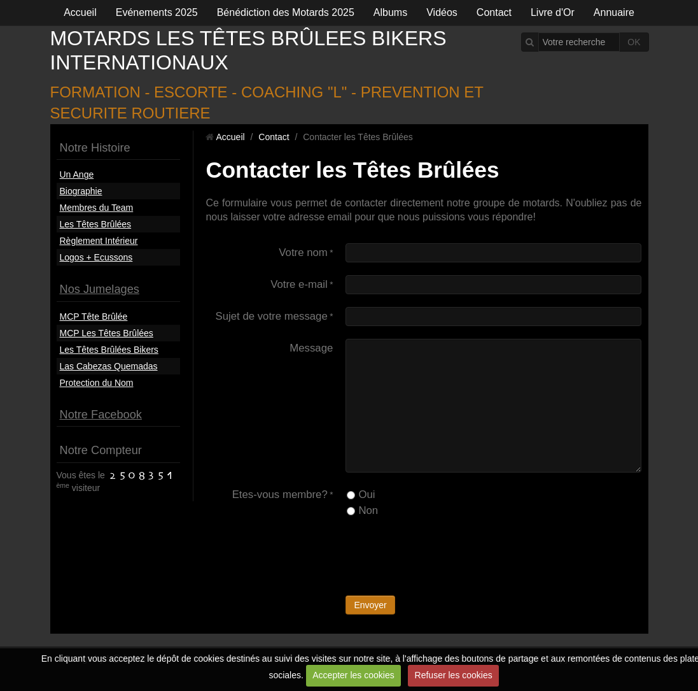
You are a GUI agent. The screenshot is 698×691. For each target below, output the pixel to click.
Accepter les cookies (353, 675)
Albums (390, 12)
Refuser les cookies (453, 675)
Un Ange (77, 174)
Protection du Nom (97, 383)
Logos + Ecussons (96, 257)
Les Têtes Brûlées (96, 224)
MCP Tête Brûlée (94, 316)
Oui (361, 494)
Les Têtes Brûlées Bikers (109, 350)
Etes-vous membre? (280, 494)
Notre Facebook (101, 414)
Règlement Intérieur (99, 241)
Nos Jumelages (99, 289)
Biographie (81, 191)
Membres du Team (97, 208)
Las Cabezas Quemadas (109, 366)
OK (633, 42)
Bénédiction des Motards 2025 (285, 12)
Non (362, 510)
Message (311, 348)
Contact (494, 12)
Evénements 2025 (157, 12)
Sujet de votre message (271, 316)
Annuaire (614, 12)
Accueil (80, 12)
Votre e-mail (299, 284)
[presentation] (442, 558)
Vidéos (441, 12)
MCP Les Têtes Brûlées (106, 333)
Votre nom (303, 252)
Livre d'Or (553, 12)
